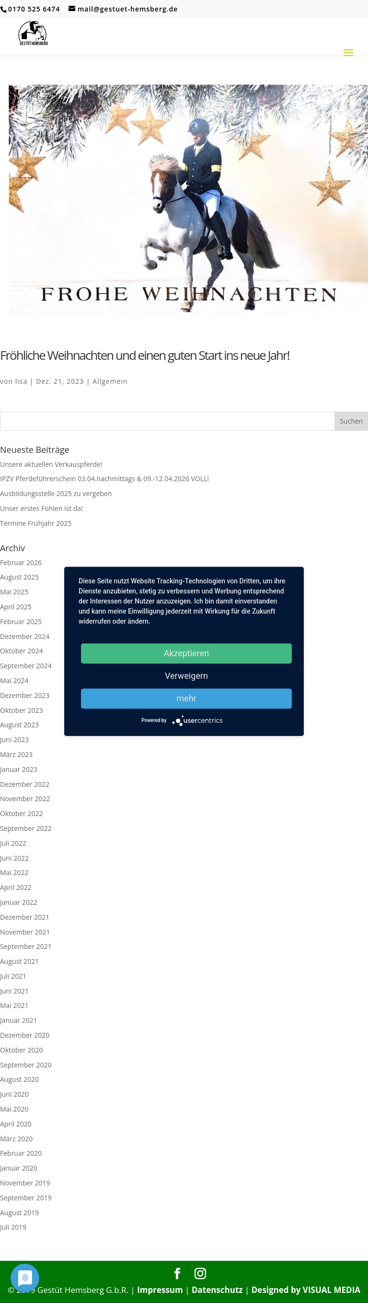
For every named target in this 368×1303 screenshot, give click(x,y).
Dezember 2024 (24, 636)
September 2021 (26, 946)
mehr (186, 698)
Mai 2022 (14, 872)
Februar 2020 (21, 1153)
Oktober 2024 (21, 650)
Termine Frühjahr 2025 (35, 523)
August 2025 (19, 576)
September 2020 (26, 1064)
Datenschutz (217, 1289)
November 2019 (25, 1182)
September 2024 (26, 665)
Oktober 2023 (21, 710)
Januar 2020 (18, 1168)
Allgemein (109, 381)
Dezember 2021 (24, 917)
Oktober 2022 (21, 813)
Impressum (160, 1289)
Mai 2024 (14, 680)
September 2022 (26, 828)
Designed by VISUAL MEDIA (306, 1289)
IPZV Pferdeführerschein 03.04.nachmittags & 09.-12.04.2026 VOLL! (104, 478)
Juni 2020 (14, 1094)
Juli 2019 (13, 1227)
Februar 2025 (21, 621)
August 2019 (19, 1212)
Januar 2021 (18, 1020)
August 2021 (19, 961)
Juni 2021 (14, 990)
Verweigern (186, 676)
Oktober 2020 (21, 1049)
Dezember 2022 (24, 784)
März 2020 (16, 1138)
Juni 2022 (14, 858)
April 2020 (16, 1123)
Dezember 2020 (24, 1035)
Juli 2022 (13, 843)
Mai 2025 (14, 591)
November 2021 (25, 931)
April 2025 (16, 606)
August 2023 (19, 724)
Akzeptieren (186, 653)
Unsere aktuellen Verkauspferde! (51, 464)
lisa (21, 381)
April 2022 (16, 887)
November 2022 (25, 798)
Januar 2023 (18, 769)
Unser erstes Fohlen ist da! (41, 508)
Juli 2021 (13, 976)
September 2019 (26, 1197)
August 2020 (19, 1079)
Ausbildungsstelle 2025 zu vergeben (56, 493)
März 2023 (16, 754)
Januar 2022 (18, 902)
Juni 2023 (14, 739)
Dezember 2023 (24, 695)
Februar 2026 (21, 562)
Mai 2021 (14, 1005)
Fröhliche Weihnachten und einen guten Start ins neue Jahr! (144, 355)
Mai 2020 (14, 1108)
